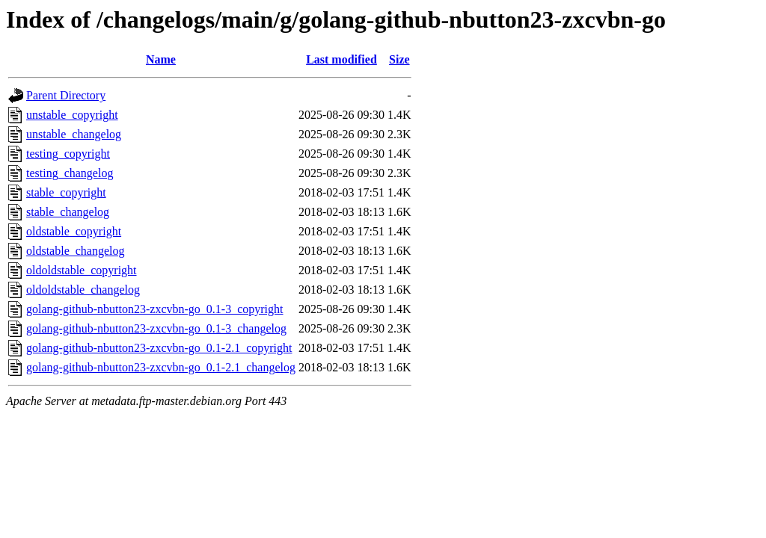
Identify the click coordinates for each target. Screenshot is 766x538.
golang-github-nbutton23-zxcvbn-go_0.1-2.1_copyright (159, 347)
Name (161, 59)
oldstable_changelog (75, 250)
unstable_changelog (73, 134)
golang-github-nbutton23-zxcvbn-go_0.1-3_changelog (156, 328)
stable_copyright (66, 192)
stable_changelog (67, 211)
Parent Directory (65, 95)
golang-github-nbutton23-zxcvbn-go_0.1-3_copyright (155, 309)
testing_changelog (69, 173)
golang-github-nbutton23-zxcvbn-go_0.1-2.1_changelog (160, 367)
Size (399, 59)
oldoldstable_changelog (83, 289)
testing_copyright (68, 153)
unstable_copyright (72, 114)
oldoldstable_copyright (81, 270)
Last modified (341, 59)
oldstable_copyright (73, 231)
